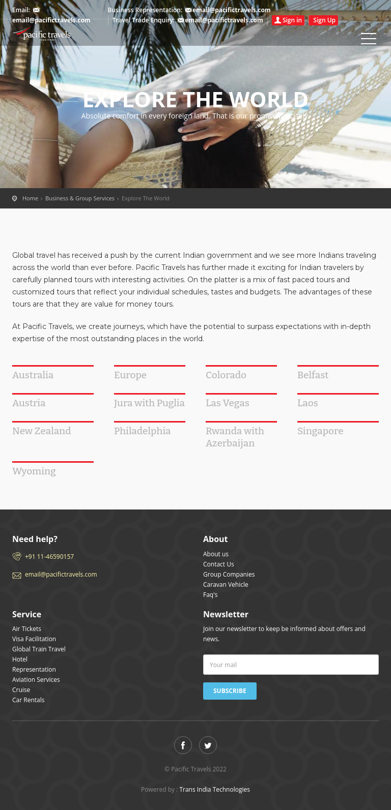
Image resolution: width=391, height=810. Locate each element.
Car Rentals (28, 700)
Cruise (21, 689)
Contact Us (218, 564)
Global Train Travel (39, 649)
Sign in (292, 20)
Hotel (19, 659)
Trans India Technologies (214, 789)
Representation (34, 669)
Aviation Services (36, 679)
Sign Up (324, 20)
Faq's (210, 594)
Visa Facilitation (34, 639)
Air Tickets (26, 628)
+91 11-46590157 (49, 556)
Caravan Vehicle (225, 584)
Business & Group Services (80, 198)
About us (216, 554)
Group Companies (229, 574)
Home (58, 33)
